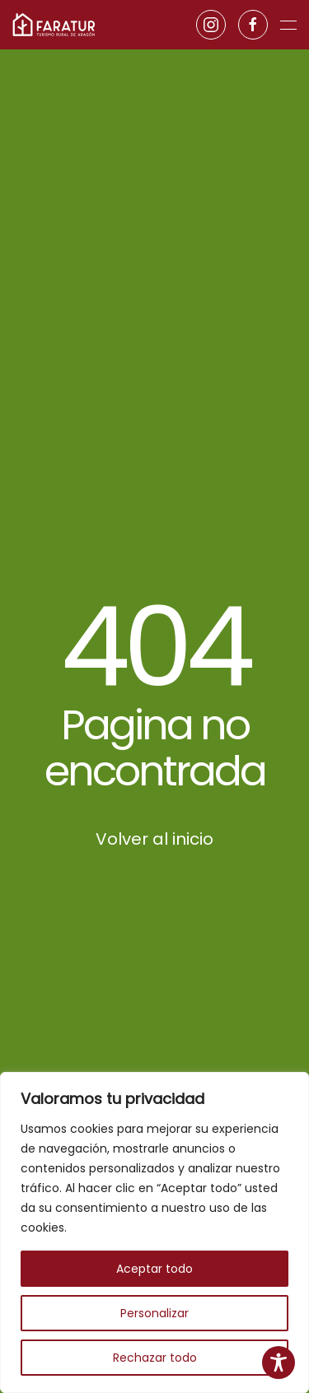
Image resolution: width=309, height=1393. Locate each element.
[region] (154, 1232)
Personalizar (154, 1313)
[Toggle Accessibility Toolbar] (278, 1362)
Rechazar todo (155, 1357)
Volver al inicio (154, 838)
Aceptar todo (154, 1268)
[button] (288, 24)
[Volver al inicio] (53, 24)
